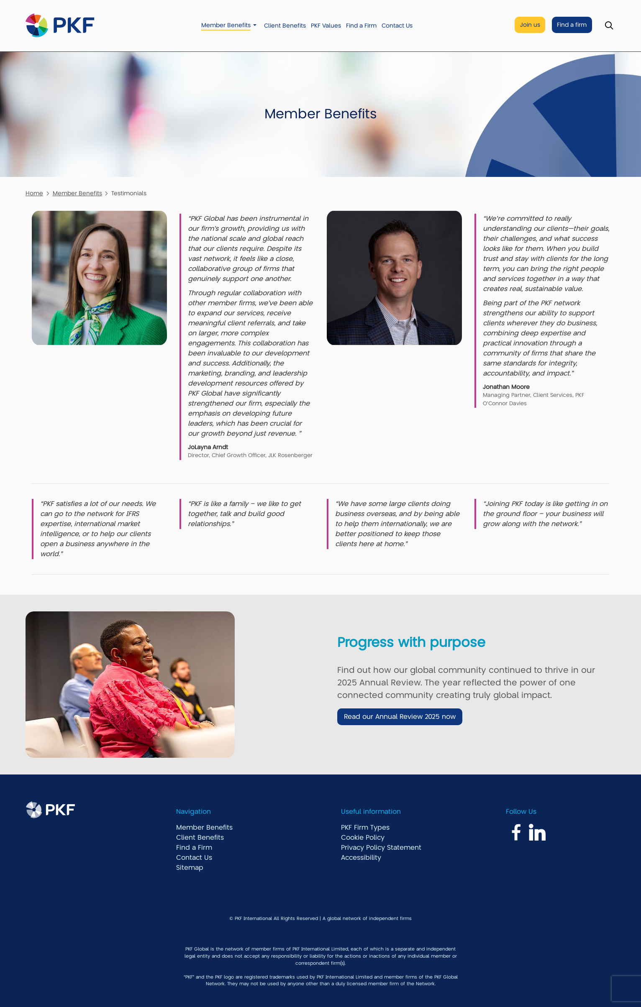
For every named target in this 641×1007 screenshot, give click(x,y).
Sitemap (189, 868)
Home (34, 193)
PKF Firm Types (365, 827)
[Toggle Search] (609, 25)
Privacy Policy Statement (381, 847)
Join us (530, 24)
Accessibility (361, 858)
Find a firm (572, 24)
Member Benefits (226, 25)
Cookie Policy (363, 837)
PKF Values (326, 25)
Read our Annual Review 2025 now (400, 717)
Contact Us (397, 25)
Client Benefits (285, 25)
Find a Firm (361, 25)
